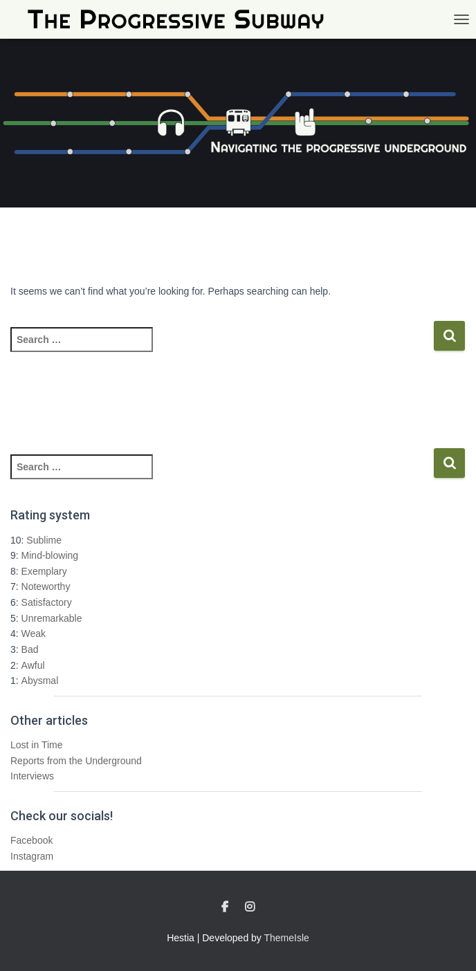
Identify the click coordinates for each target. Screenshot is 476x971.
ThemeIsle (286, 937)
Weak (33, 633)
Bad (30, 649)
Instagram (31, 856)
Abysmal (40, 680)
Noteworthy (46, 586)
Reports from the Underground (76, 760)
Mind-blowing (49, 555)
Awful (33, 665)
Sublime (44, 540)
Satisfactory (46, 602)
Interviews (32, 776)
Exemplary (44, 571)
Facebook (31, 840)
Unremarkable (51, 618)
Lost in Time (36, 744)
